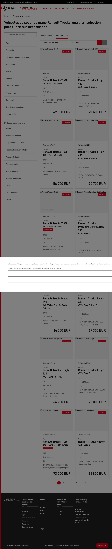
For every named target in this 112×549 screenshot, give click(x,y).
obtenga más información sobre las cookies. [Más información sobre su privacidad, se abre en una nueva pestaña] (47, 268)
